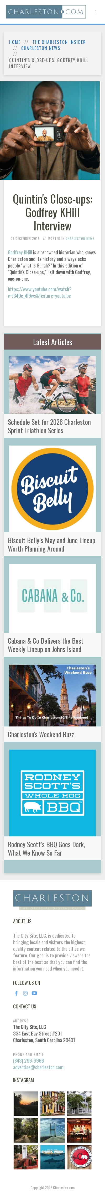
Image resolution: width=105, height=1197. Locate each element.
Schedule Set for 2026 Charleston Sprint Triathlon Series (49, 426)
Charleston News (40, 48)
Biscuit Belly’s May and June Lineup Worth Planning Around (51, 544)
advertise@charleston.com (38, 1067)
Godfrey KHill (20, 252)
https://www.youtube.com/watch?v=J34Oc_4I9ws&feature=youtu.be (40, 292)
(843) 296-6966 (28, 1060)
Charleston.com (64, 1187)
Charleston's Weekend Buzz (41, 734)
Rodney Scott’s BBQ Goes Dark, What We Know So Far (46, 848)
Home (14, 42)
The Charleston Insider (59, 42)
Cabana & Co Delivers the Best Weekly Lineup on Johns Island (45, 644)
